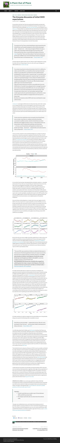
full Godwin (32, 330)
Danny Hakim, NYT (38, 57)
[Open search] (56, 11)
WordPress (50, 438)
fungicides (27, 421)
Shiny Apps (22, 10)
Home (5, 10)
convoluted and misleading (21, 139)
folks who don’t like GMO (32, 27)
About (10, 10)
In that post (14, 103)
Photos (16, 10)
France (23, 421)
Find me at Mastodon (13, 438)
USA (13, 422)
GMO (31, 421)
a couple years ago (24, 64)
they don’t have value (29, 376)
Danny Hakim (18, 421)
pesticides (44, 421)
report (15, 54)
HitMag (55, 438)
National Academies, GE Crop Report (22, 266)
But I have (25, 345)
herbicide (35, 421)
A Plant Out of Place (20, 3)
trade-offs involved (41, 357)
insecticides (39, 421)
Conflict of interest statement (8, 441)
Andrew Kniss (22, 21)
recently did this (31, 275)
